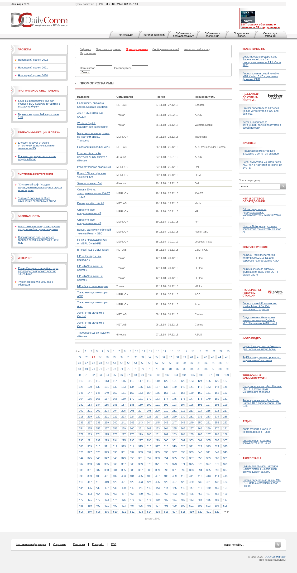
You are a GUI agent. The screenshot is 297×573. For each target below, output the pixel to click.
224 (132, 416)
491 (106, 505)
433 (225, 482)
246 (166, 422)
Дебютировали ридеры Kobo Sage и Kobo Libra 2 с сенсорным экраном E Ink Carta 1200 (262, 61)
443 (157, 487)
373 (174, 464)
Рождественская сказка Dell (94, 166)
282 (166, 434)
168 (115, 398)
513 (141, 511)
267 (191, 428)
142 (200, 386)
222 (115, 416)
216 (217, 410)
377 (208, 464)
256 (98, 428)
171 (140, 398)
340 (200, 452)
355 (174, 458)
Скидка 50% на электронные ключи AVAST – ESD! (93, 193)
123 (191, 380)
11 (143, 351)
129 (89, 386)
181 (225, 398)
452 (81, 493)
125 (208, 380)
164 (81, 398)
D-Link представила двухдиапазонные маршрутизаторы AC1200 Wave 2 (262, 213)
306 (217, 440)
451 (225, 487)
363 (89, 464)
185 (106, 404)
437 (106, 487)
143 (208, 386)
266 (183, 428)
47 (86, 363)
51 (114, 363)
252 (217, 422)
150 (115, 392)
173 (157, 398)
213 (191, 410)
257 (106, 428)
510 (115, 511)
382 (98, 470)
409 (174, 476)
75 (128, 369)
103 (175, 375)
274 (98, 434)
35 (156, 357)
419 (106, 482)
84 (192, 369)
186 (115, 404)
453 (89, 493)
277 (123, 434)
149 (106, 392)
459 (140, 493)
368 (132, 464)
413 (208, 476)
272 (81, 434)
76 (135, 369)
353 (157, 458)
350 (132, 458)
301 (174, 440)
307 (225, 440)
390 (166, 470)
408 (166, 476)
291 (89, 440)
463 (174, 493)
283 (174, 434)
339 (191, 452)
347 (106, 458)
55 (142, 363)
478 (149, 499)
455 (106, 493)
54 (135, 363)
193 (174, 404)
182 (81, 404)
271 (225, 428)
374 (183, 464)
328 (98, 452)
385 (123, 470)
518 (183, 511)
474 (115, 499)
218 (81, 416)
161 (208, 392)
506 (81, 511)
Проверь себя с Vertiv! (90, 203)
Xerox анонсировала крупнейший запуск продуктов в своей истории (262, 125)
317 (157, 446)
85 (198, 369)
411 (191, 476)
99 (142, 375)
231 (191, 416)
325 (225, 446)
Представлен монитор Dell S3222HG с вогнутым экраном (261, 152)
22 (221, 351)
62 (192, 363)
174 (166, 398)
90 (79, 375)
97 (128, 375)
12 (150, 351)
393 (191, 470)
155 (157, 392)
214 (200, 410)
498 (166, 505)
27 (100, 357)
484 (200, 499)
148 (98, 392)
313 (123, 446)
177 (191, 398)
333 (140, 452)
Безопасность (29, 216)
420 (115, 482)
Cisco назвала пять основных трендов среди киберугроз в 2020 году (38, 240)
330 (115, 452)
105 (193, 375)
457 (123, 493)
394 (200, 470)
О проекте (59, 544)
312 (115, 446)
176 (183, 398)
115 (123, 380)
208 (149, 410)
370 (149, 464)
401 (106, 476)
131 (106, 386)
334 (149, 452)
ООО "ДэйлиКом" (275, 556)
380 (81, 470)
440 (132, 487)
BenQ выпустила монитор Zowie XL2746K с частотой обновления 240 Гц (262, 164)
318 (166, 446)
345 (89, 458)
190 (149, 404)
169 (123, 398)
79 (156, 369)
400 (98, 476)
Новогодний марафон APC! (93, 147)
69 (86, 369)
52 (121, 363)
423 (140, 482)
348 (115, 458)
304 (200, 440)
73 (114, 369)
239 (106, 422)
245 (157, 422)
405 (140, 476)
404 (132, 476)
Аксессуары (252, 458)
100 (150, 375)
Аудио (247, 421)
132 (115, 386)
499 (174, 505)
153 (140, 392)
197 (208, 404)
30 (121, 357)
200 (81, 410)
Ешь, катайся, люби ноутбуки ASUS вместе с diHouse (92, 157)
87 (212, 369)
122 (183, 380)
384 (115, 470)
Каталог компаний (154, 34)
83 (184, 369)
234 (217, 416)
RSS (113, 544)
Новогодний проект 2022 (33, 59)
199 (225, 404)
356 (183, 458)
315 (140, 446)
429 (191, 482)
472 (98, 499)
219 (89, 416)
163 (225, 392)
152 (132, 392)
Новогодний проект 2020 (33, 75)
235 (225, 416)
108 (218, 375)
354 (166, 458)
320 (183, 446)
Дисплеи (249, 142)
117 (140, 380)
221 (106, 416)
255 (89, 428)
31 (128, 357)
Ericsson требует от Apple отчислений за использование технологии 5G (36, 145)
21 (214, 351)
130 (98, 386)
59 (170, 363)
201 (89, 410)
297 (140, 440)
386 (132, 470)
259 (123, 428)
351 (140, 458)
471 (89, 499)
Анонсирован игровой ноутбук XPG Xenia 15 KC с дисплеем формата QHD (261, 76)
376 (200, 464)
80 (163, 369)
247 (174, 422)
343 (225, 452)
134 (132, 386)
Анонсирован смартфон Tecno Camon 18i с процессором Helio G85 (262, 403)
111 (89, 380)
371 (157, 464)
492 (115, 505)
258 (115, 428)
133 (123, 386)
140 (183, 386)
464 (183, 493)
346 (98, 458)
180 (217, 398)
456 (115, 493)
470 (81, 499)
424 (149, 482)
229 (174, 416)
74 (121, 369)
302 (183, 440)
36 (163, 357)
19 (199, 351)
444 (166, 487)
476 (132, 499)
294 (115, 440)
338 (183, 452)
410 (183, 476)
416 (81, 482)
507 (90, 511)
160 (200, 392)
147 (89, 392)
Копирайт (98, 544)
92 (93, 375)
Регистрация (125, 34)
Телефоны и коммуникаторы (255, 377)
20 (207, 351)
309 (89, 446)
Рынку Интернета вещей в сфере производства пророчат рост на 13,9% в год (38, 271)
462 (166, 493)
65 (212, 363)
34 (149, 357)
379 (225, 464)
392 (183, 470)
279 (140, 434)
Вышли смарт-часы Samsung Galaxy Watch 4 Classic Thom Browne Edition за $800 (260, 469)
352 (149, 458)
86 (206, 369)
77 (142, 369)
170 (132, 398)
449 (208, 487)
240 (115, 422)
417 (89, 482)
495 (140, 505)
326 (81, 452)
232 (200, 416)
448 (200, 487)
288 (217, 434)
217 (225, 410)
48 (93, 363)
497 (157, 505)
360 (217, 458)
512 (132, 511)
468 (217, 493)
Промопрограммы (97, 83)
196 (200, 404)
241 (123, 422)
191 (157, 404)
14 (164, 351)
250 (200, 422)
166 (98, 398)
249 (191, 422)
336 (166, 452)
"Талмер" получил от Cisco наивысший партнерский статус (37, 199)
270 (217, 428)
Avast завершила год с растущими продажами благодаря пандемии (39, 228)
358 (200, 458)
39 (184, 357)
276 (115, 434)
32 (135, 357)
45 (226, 357)
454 (98, 493)
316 (149, 446)
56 (149, 363)
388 (149, 470)
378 (217, 464)
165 (89, 398)
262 (149, 428)
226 (149, 416)
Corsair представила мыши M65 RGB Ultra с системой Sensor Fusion (262, 483)
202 (98, 410)
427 (174, 482)
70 (93, 369)
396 (217, 470)
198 (217, 404)
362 (81, 464)
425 (157, 482)
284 (183, 434)
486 (217, 499)
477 (140, 499)
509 (107, 511)
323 (208, 446)
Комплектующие (255, 247)
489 (89, 505)
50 (107, 363)
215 (208, 410)
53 (128, 363)
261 (140, 428)
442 (149, 487)
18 (193, 351)
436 (98, 487)
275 (106, 434)
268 (200, 428)
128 (81, 386)
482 (183, 499)
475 (123, 499)
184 (98, 404)
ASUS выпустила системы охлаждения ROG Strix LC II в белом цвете (260, 271)
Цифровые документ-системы (251, 97)
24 (79, 357)
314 (132, 446)
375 (191, 464)
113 (106, 380)
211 (174, 410)
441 (140, 487)
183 (89, 404)
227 (157, 416)
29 (114, 357)
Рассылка (79, 544)
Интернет (25, 258)
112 (98, 380)
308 (81, 446)
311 (106, 446)
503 (208, 505)
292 (98, 440)
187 (123, 404)
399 (89, 476)
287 (208, 434)
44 (219, 357)
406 (149, 476)
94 (107, 375)
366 (115, 464)
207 (140, 410)
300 (166, 440)
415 (225, 476)
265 (174, 428)
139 (174, 386)
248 (183, 422)
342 (217, 452)
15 (171, 351)
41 (198, 357)
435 (89, 487)
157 (174, 392)
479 (157, 499)
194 (183, 404)
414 (217, 476)
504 (217, 505)
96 (121, 375)
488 (81, 505)
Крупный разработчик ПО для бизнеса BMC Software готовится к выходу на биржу (39, 103)
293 (106, 440)
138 (166, 386)
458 (132, 493)
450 (217, 487)
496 (149, 505)
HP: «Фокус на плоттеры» (92, 286)
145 (225, 386)
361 (225, 458)
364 (98, 464)
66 (220, 363)
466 (200, 493)
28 (107, 357)
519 (191, 511)
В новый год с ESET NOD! (93, 249)
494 (132, 505)
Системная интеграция (35, 174)
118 (149, 380)
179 (208, 398)
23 (228, 351)
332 (132, 452)
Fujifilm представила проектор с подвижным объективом (262, 359)
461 (157, 493)
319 (174, 446)
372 (166, 464)
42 (205, 357)
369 (140, 464)
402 (115, 476)
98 (135, 375)
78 (149, 369)
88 (220, 369)
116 (132, 380)
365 (106, 464)
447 (191, 487)
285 (191, 434)
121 (174, 380)
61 (184, 363)
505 (225, 505)
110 (81, 380)
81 (170, 369)
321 (191, 446)
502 (200, 505)
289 (225, 434)
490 (98, 505)
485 (208, 499)
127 (225, 380)
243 (140, 422)
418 (98, 482)
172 (149, 398)
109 (226, 375)
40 (191, 357)
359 (208, 458)
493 (123, 505)
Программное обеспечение (38, 90)
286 (200, 434)
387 (140, 470)
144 (217, 386)
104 (184, 375)
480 (166, 499)
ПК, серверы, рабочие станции (252, 292)
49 (100, 363)
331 (123, 452)
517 (174, 511)
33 (142, 357)
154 (149, 392)
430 (200, 482)
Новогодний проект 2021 (33, 67)
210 (166, 410)
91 (86, 375)
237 (89, 422)
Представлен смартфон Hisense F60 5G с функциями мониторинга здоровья (262, 389)
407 (157, 476)
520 (200, 511)
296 (132, 440)
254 (81, 428)
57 (156, 363)
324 (217, 446)
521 (208, 511)
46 (79, 363)
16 (178, 351)
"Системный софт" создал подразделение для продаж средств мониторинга (40, 187)
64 (206, 363)
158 (183, 392)
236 (81, 422)
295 (123, 440)
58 (163, 363)
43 (212, 357)
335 (157, 452)
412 (200, 476)
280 (149, 434)
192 (166, 404)
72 (107, 369)
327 (89, 452)
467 (208, 493)
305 (208, 440)
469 (225, 493)
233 (208, 416)
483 (191, 499)
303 (191, 440)
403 (123, 476)
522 (217, 511)
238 (98, 422)
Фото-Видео (252, 338)
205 (123, 410)
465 (191, 493)
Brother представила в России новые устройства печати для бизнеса (261, 111)
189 (140, 404)
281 (157, 434)
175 (174, 398)
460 (149, 493)
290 (81, 440)
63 (198, 363)
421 (123, 482)
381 (89, 470)
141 (191, 386)
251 (208, 422)
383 (106, 470)
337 (174, 452)
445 (174, 487)
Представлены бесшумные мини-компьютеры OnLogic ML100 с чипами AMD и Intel (260, 320)
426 (166, 482)
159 (191, 392)
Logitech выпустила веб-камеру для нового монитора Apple (262, 347)
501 (191, 505)
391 (174, 470)
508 (98, 511)
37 (170, 357)
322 (200, 446)
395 (208, 470)
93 (100, 375)
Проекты (24, 49)
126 (217, 380)
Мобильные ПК (254, 48)
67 (227, 363)
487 (225, 499)
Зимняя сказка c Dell (89, 183)
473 (106, 499)
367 (123, 464)
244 (149, 422)
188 (132, 404)
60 (177, 363)
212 (183, 410)
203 (106, 410)
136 (149, 386)
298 (149, 440)
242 (132, 422)
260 (132, 428)
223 (123, 416)
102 (167, 375)
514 (149, 511)
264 (166, 428)
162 (217, 392)
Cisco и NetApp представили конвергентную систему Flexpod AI (262, 229)
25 (87, 357)
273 (89, 434)
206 (132, 410)
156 (166, 392)
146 (81, 392)
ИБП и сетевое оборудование (254, 200)
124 (200, 380)
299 (157, 440)
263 (157, 428)
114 (115, 380)
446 (183, 487)
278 (132, 434)
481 (174, 499)
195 (191, 404)
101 (159, 375)
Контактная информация (31, 544)
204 (115, 410)
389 (157, 470)
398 (81, 476)
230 (183, 416)
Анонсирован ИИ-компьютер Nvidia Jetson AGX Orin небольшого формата (260, 306)
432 (217, 482)
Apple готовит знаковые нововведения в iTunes (257, 430)
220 (98, 416)
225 (140, 416)
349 (123, 458)
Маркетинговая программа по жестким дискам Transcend (93, 137)
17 (185, 351)
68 (79, 369)
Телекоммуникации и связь (39, 132)
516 (166, 511)
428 (183, 482)
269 (208, 428)
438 (115, 487)
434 (81, 487)
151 (123, 392)
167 (106, 398)
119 (157, 380)
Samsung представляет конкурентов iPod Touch (257, 441)
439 (123, 487)
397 (225, 470)
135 (140, 386)
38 (177, 357)
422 (132, 482)
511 (124, 511)
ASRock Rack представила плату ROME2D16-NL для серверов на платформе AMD (261, 257)
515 (158, 511)
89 (227, 369)
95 (114, 375)
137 (157, 386)
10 (136, 351)
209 (157, 410)
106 (201, 375)
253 (225, 422)
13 (157, 351)
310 (98, 446)
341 (208, 452)
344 (81, 458)
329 (106, 452)
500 (183, 505)
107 (209, 375)
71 (100, 369)
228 (166, 416)
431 (208, 482)
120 (166, 380)
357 (191, 458)
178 (200, 398)
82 (177, 369)
